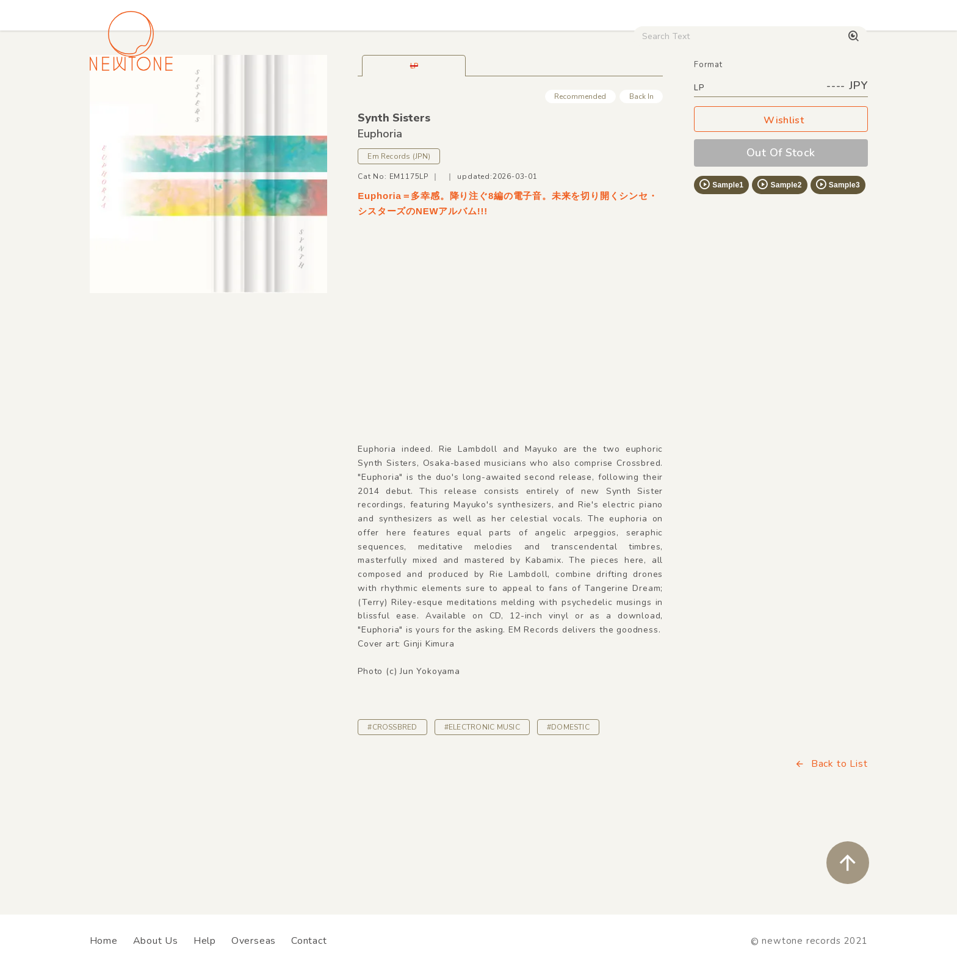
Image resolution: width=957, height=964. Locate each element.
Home (104, 941)
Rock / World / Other (445, 104)
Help (204, 941)
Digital (717, 104)
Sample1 (720, 270)
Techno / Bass (229, 104)
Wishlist (780, 206)
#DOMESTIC (568, 812)
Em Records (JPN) (398, 242)
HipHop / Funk (329, 104)
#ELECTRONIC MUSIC (482, 812)
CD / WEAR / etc (569, 104)
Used (655, 104)
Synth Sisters (394, 203)
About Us (155, 941)
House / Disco (130, 104)
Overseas (253, 941)
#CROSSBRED (392, 812)
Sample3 (837, 270)
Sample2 (778, 270)
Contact (309, 941)
